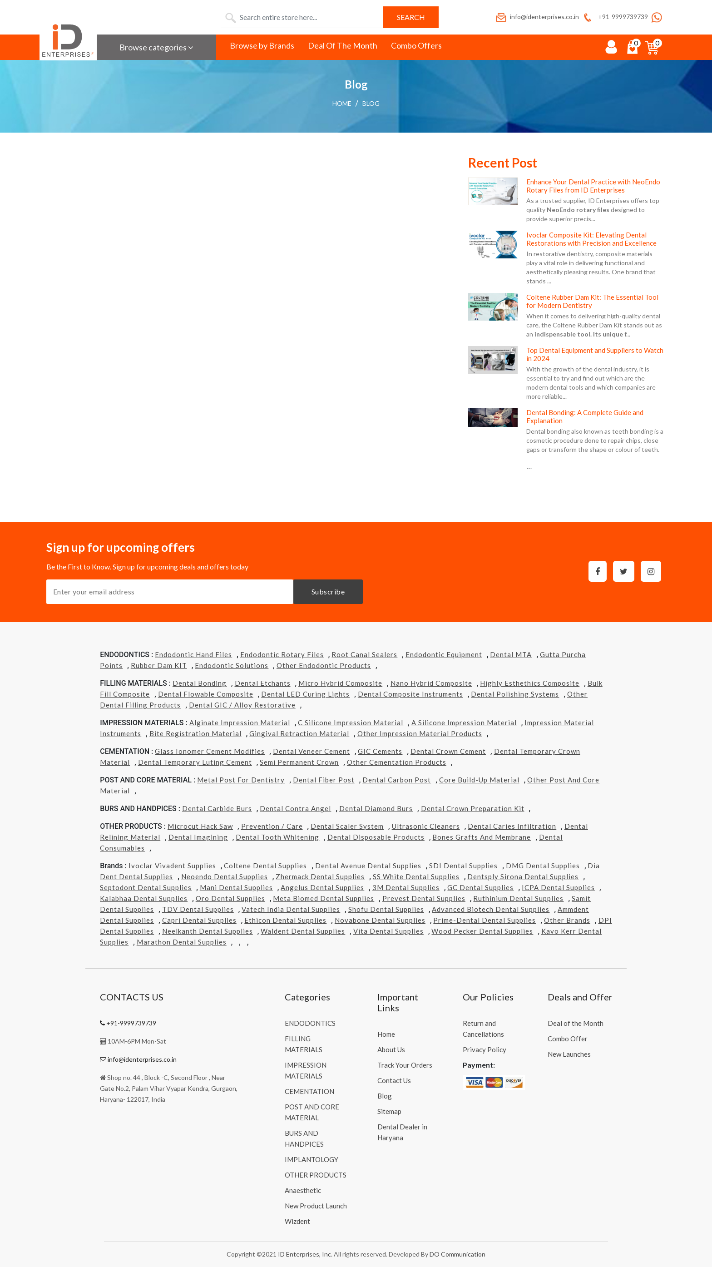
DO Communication (457, 1254)
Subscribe (328, 591)
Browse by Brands (262, 45)
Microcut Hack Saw (200, 826)
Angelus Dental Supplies (322, 887)
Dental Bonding (200, 683)
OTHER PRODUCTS (315, 1175)
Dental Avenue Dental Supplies (368, 865)
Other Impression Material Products (419, 733)
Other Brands (567, 920)
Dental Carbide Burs (217, 808)
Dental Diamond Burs (376, 808)
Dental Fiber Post (324, 780)
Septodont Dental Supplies (146, 887)
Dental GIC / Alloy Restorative (242, 705)
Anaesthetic (303, 1190)
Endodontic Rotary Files (282, 654)
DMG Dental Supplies (543, 865)
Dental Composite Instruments (410, 694)
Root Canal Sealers (364, 654)
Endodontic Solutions (231, 665)
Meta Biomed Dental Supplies (323, 898)
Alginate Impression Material (239, 722)
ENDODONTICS (310, 1023)
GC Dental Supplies (480, 887)
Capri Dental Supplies (199, 920)
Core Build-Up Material (479, 780)
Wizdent (297, 1221)
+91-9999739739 (614, 16)
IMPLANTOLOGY (311, 1159)
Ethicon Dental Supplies (285, 920)
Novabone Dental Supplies (380, 920)
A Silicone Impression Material (464, 722)
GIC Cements (380, 751)
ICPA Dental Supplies (558, 887)
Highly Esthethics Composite (529, 683)
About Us (391, 1049)
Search (411, 17)
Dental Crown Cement (448, 751)
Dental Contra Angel (295, 808)
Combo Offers (416, 45)
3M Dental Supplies (406, 887)
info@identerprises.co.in (536, 16)
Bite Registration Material (195, 733)
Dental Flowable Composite (205, 694)
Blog (371, 103)
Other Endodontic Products (324, 665)
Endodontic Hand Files (193, 654)
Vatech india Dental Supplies (291, 909)
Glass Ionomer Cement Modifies (210, 751)
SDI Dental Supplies (463, 865)
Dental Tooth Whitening (277, 837)
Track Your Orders (404, 1065)
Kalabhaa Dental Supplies (144, 898)
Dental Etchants (263, 683)
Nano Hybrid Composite (431, 683)
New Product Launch (316, 1206)
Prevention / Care (272, 826)
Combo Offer (568, 1038)
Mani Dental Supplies (236, 887)
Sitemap (389, 1111)
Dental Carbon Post (396, 780)
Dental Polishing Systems (515, 694)
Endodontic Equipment (443, 654)
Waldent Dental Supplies (303, 931)
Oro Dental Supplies (230, 898)
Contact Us (394, 1080)
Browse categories (156, 47)
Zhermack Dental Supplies (320, 876)
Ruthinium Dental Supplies (518, 898)
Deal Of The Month (342, 45)
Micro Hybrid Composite (340, 683)
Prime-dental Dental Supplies (484, 920)
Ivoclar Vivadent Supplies (172, 865)
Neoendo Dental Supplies (224, 876)
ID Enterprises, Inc (304, 1254)
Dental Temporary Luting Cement (195, 762)
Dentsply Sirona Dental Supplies (522, 876)
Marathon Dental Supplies (182, 942)
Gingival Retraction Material (299, 733)
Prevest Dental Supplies (423, 898)
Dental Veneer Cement (311, 751)
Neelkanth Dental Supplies (207, 931)
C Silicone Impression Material (350, 722)
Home (341, 103)
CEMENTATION (309, 1091)
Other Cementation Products (396, 762)
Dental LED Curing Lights (305, 694)
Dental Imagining (198, 837)
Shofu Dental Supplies (386, 909)
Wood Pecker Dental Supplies (482, 931)
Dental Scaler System (347, 826)
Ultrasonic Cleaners (426, 826)
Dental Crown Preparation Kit (472, 808)
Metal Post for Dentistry (241, 780)
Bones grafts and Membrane (481, 837)
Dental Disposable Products (376, 837)
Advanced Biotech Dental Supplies (490, 909)
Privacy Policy (484, 1049)
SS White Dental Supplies (416, 876)
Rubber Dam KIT (159, 665)
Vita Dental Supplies (388, 931)
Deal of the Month (575, 1023)
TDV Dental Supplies (198, 909)
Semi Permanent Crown (299, 762)
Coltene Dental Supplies (265, 865)
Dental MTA (511, 654)
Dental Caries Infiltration (512, 826)
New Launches (569, 1054)
